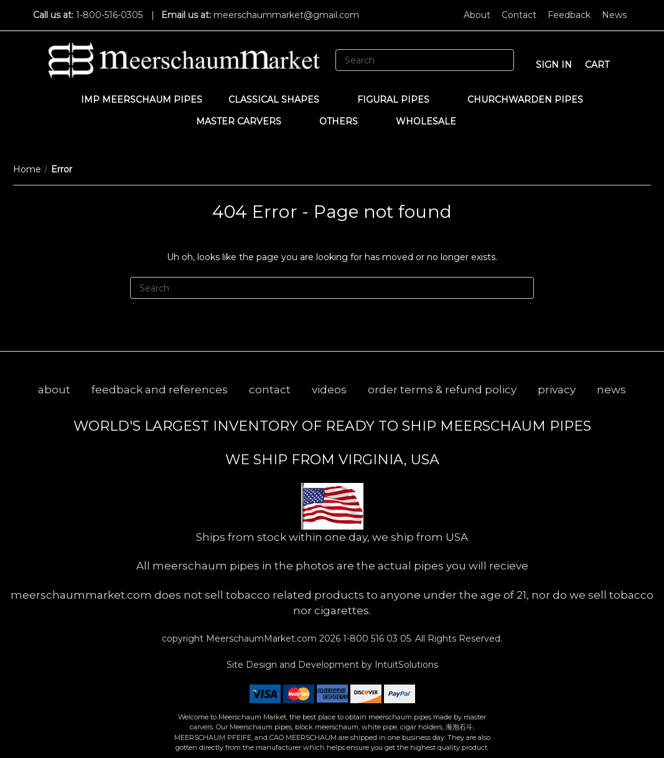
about (54, 389)
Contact (519, 15)
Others (344, 121)
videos (329, 389)
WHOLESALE (432, 121)
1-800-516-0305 (109, 15)
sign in (554, 64)
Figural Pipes (399, 99)
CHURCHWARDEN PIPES (525, 99)
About (477, 15)
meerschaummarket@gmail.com (286, 15)
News (614, 15)
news (611, 389)
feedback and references (159, 389)
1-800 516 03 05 (375, 638)
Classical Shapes (279, 99)
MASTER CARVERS (244, 121)
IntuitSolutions (406, 664)
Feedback (569, 15)
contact (270, 389)
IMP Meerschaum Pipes (141, 99)
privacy (557, 389)
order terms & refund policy (442, 389)
